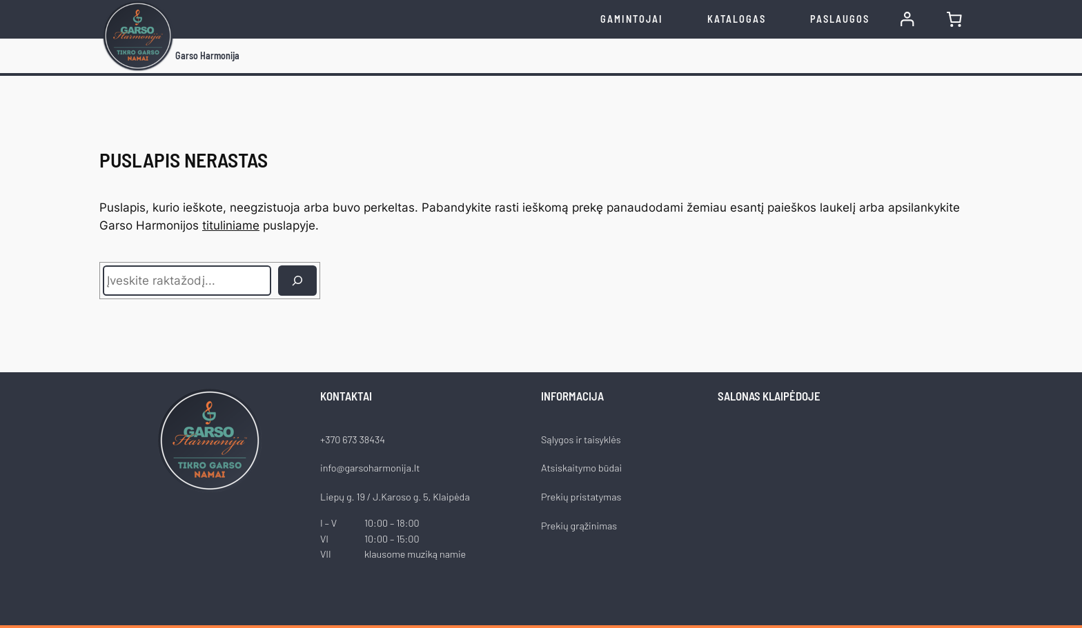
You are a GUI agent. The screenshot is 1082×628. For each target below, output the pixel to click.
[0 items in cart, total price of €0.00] (954, 19)
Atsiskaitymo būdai (581, 468)
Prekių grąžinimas (579, 525)
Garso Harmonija (207, 55)
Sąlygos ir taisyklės (581, 439)
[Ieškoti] (297, 280)
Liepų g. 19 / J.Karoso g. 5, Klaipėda (395, 497)
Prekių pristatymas (581, 497)
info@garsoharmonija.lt (370, 468)
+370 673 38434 (352, 439)
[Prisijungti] (907, 19)
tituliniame (230, 225)
